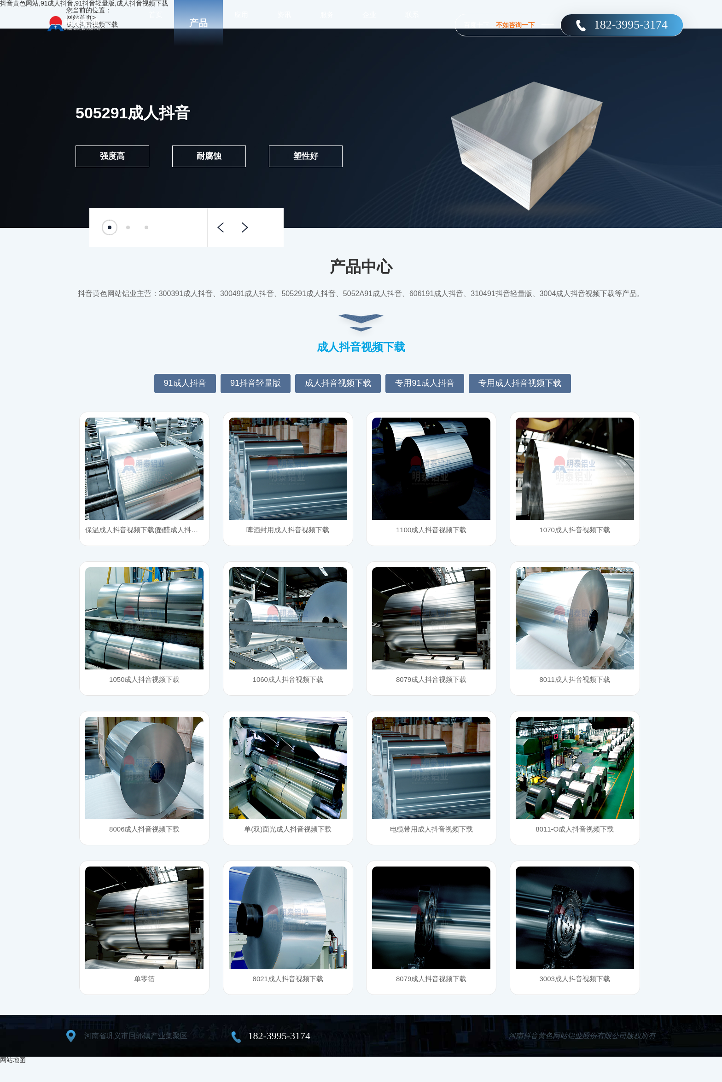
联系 (412, 23)
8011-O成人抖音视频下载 (574, 840)
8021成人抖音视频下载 (288, 995)
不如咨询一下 (515, 25)
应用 (241, 23)
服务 (327, 23)
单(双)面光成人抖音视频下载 (288, 840)
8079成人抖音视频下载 (431, 686)
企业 (369, 23)
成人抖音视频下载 (338, 383)
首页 (155, 23)
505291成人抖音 (133, 113)
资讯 (284, 23)
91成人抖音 (185, 383)
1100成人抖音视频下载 (431, 532)
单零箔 (145, 995)
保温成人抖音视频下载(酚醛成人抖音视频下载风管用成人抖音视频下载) (144, 532)
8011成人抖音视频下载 (574, 686)
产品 (198, 23)
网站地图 (13, 1078)
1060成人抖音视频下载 (288, 686)
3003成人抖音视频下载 (574, 995)
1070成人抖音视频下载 (574, 532)
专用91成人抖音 (424, 383)
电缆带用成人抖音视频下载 (431, 840)
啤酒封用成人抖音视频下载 (288, 532)
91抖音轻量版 (255, 383)
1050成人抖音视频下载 (144, 686)
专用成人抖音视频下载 (519, 383)
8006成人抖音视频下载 (144, 840)
